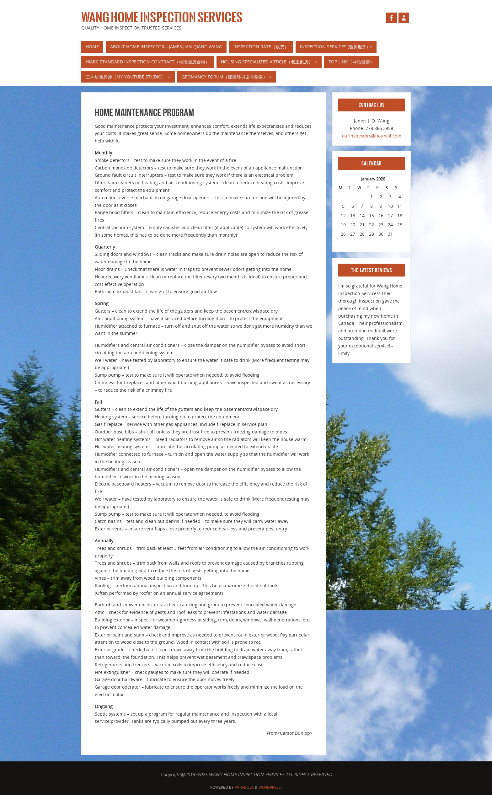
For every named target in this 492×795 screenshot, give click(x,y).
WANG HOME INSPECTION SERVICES (162, 18)
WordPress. (270, 787)
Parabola (244, 787)
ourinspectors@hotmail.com (371, 136)
